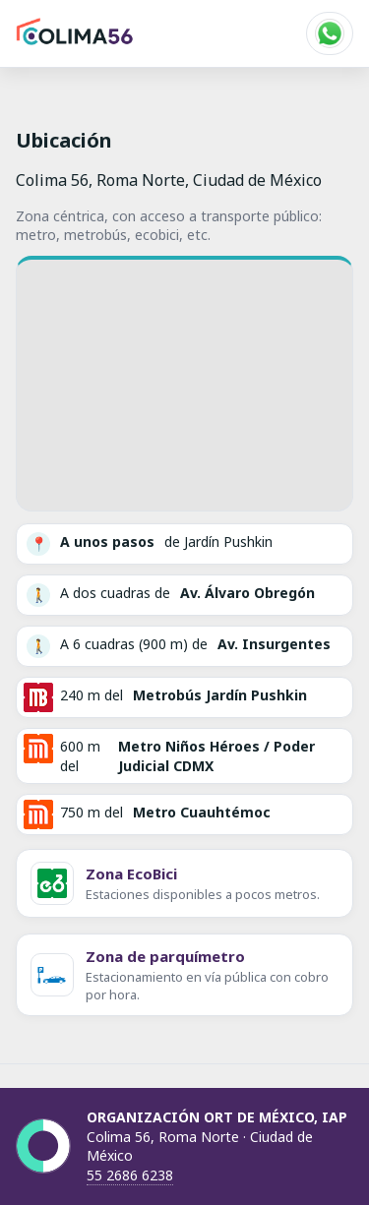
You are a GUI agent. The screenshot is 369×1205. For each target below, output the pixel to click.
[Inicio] (75, 34)
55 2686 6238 (130, 1175)
